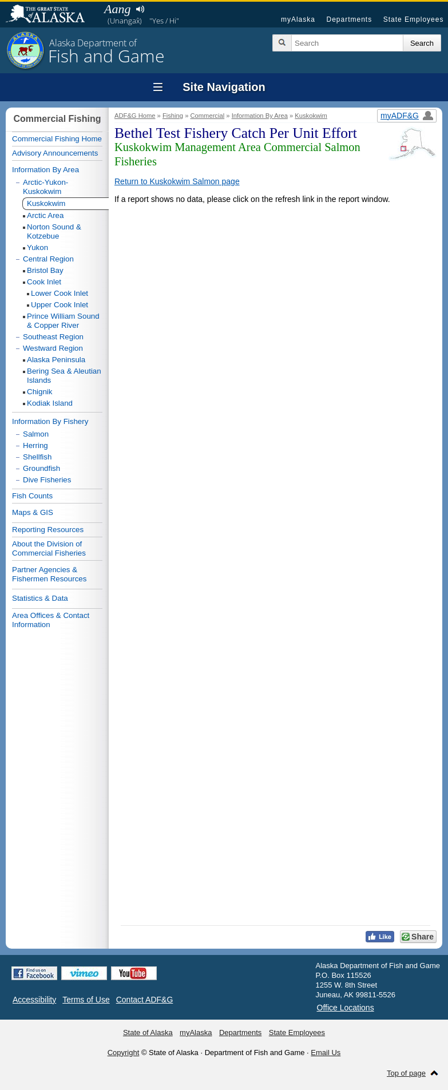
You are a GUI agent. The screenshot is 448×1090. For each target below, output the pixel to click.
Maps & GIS (32, 512)
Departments (349, 19)
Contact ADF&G (144, 999)
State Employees (413, 19)
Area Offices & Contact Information (50, 620)
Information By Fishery (50, 421)
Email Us (325, 1052)
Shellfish (37, 457)
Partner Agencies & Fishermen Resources (49, 574)
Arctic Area (45, 215)
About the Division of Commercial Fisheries (49, 548)
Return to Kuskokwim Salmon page (177, 181)
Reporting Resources (48, 529)
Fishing (172, 115)
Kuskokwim (311, 115)
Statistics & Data (40, 598)
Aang (117, 9)
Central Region (48, 259)
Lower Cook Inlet (59, 293)
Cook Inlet (44, 282)
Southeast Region (53, 336)
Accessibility (34, 999)
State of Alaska (51, 15)
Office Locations (345, 1007)
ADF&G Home (135, 115)
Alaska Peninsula (56, 359)
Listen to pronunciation (140, 9)
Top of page (406, 1073)
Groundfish (41, 468)
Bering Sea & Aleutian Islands (64, 376)
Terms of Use (85, 999)
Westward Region (53, 348)
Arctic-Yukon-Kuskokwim (45, 187)
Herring (35, 445)
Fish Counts (32, 496)
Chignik (39, 391)
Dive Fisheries (47, 479)
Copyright (124, 1052)
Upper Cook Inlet (59, 304)
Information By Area (260, 115)
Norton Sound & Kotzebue (54, 231)
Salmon (36, 434)
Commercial (207, 115)
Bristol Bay (45, 270)
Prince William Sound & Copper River (63, 321)
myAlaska (298, 19)
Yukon (37, 247)
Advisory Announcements (55, 153)
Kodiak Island (50, 403)
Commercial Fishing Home (57, 138)
